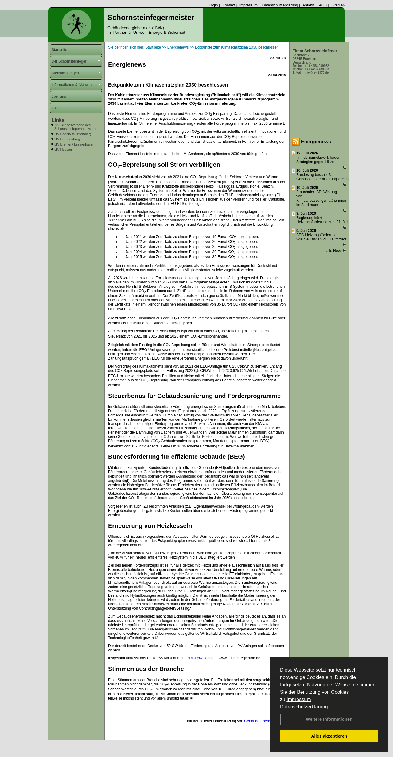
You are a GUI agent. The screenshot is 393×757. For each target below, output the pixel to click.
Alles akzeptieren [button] (329, 736)
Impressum (298, 699)
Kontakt (228, 5)
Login (213, 5)
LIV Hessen (63, 149)
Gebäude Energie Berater (265, 721)
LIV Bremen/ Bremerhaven (74, 144)
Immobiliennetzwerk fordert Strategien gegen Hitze (318, 159)
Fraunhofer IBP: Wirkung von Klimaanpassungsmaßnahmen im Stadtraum (321, 198)
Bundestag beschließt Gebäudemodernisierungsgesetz (322, 177)
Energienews (316, 141)
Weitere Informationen (329, 719)
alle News (336, 250)
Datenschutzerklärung (304, 706)
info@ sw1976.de (317, 72)
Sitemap (338, 5)
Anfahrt (308, 5)
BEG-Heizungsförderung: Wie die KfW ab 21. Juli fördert (321, 237)
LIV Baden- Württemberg (73, 134)
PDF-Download (198, 658)
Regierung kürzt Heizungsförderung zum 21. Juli (322, 220)
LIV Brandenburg (67, 139)
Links (58, 120)
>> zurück (278, 58)
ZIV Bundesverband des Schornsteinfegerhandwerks (75, 127)
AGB (323, 5)
